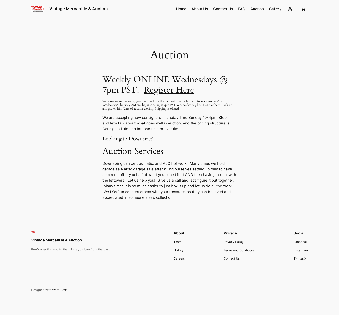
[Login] (290, 8)
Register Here (169, 90)
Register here (211, 105)
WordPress (59, 290)
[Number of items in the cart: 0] (303, 8)
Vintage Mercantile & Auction (78, 8)
